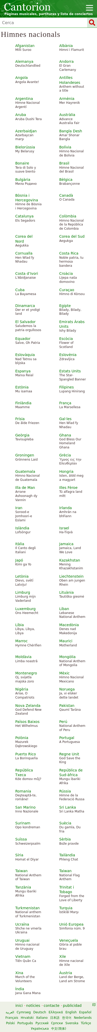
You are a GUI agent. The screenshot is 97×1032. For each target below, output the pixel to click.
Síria (19, 855)
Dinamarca (25, 306)
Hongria (66, 471)
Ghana (65, 435)
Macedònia (69, 625)
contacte (51, 1005)
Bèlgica (65, 179)
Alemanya (24, 61)
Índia (19, 989)
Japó (19, 560)
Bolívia (65, 147)
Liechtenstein (71, 576)
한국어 (66, 1018)
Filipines (66, 387)
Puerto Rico (25, 754)
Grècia (65, 455)
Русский (41, 1023)
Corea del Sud (72, 236)
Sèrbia (65, 839)
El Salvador (25, 322)
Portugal (66, 738)
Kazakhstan (69, 560)
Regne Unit (69, 754)
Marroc (21, 641)
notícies (33, 1005)
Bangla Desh (70, 131)
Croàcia (66, 273)
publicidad (72, 1005)
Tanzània (23, 887)
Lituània (66, 592)
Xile (62, 956)
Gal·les (65, 419)
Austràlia (67, 115)
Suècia (65, 823)
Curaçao (66, 290)
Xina (19, 973)
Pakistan (66, 705)
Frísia (20, 419)
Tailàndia (67, 855)
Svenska (71, 1023)
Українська (40, 1028)
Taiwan (21, 871)
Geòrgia (22, 435)
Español (85, 1012)
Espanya (23, 371)
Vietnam (22, 956)
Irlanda (65, 508)
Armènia (66, 99)
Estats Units (70, 371)
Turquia (65, 908)
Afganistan (24, 46)
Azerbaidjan (26, 131)
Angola (21, 78)
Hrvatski (27, 1018)
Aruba (20, 115)
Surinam (23, 823)
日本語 (54, 1018)
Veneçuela (68, 940)
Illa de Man (25, 488)
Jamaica (66, 544)
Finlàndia (23, 403)
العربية (10, 1012)
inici (19, 1005)
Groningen (24, 455)
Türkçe (86, 1023)
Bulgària (22, 179)
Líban (64, 609)
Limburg (22, 592)
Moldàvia (23, 657)
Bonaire (22, 163)
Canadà (66, 195)
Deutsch (39, 1012)
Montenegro (26, 673)
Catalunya (24, 216)
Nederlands (83, 1018)
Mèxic (64, 673)
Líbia (19, 625)
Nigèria (21, 689)
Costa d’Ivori (26, 273)
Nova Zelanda (27, 705)
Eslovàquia (25, 355)
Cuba (20, 290)
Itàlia (19, 544)
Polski (10, 1023)
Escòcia (66, 339)
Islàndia (22, 528)
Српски (57, 1023)
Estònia (22, 387)
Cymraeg (24, 1012)
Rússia (65, 791)
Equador (22, 339)
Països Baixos (27, 722)
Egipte (65, 306)
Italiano (42, 1018)
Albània (66, 46)
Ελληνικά (56, 1012)
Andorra (66, 61)
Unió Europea (71, 924)
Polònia (21, 738)
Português (25, 1023)
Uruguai (22, 940)
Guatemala (25, 471)
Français (11, 1018)
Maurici (65, 641)
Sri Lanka (67, 807)
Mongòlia (67, 657)
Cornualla (24, 253)
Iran (18, 508)
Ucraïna (22, 924)
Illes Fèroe (68, 488)
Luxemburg (25, 609)
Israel (64, 528)
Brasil (64, 163)
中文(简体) (58, 1028)
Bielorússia (25, 147)
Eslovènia (68, 355)
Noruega (67, 689)
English (71, 1012)
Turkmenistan (27, 908)
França (65, 403)
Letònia (22, 576)
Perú (63, 722)
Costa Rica (68, 253)
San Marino (25, 807)
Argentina (24, 99)
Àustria (65, 973)
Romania (23, 791)
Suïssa (21, 839)
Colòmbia (67, 216)
